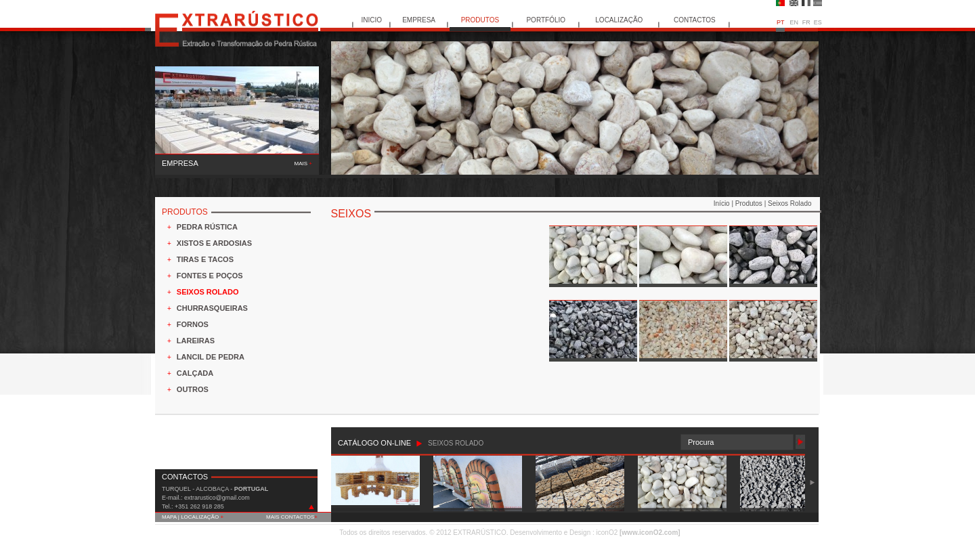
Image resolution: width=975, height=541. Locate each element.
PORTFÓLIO (545, 20)
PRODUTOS (480, 20)
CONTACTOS (695, 20)
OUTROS (193, 389)
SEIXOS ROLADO (208, 292)
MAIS (303, 163)
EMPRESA (418, 20)
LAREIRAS (196, 341)
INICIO (372, 20)
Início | (724, 203)
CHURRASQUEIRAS (212, 308)
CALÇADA (195, 373)
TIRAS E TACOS (205, 259)
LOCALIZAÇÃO (619, 20)
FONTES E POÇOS (210, 276)
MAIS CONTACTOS (292, 517)
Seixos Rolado (789, 203)
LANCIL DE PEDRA (210, 357)
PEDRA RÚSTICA (207, 227)
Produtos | (751, 203)
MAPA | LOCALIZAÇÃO (192, 517)
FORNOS (193, 324)
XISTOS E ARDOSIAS (214, 243)
